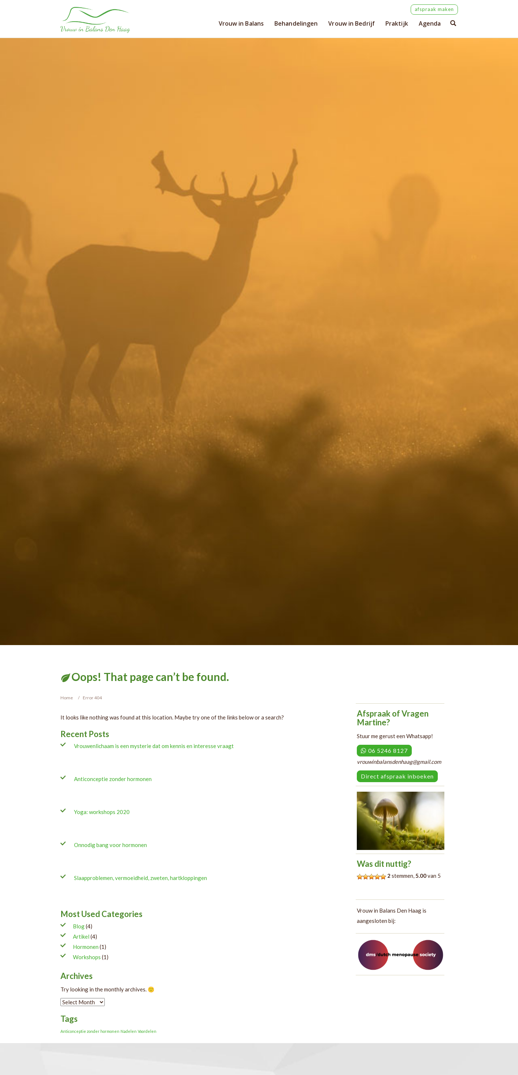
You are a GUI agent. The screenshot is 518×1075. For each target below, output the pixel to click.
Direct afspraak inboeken (397, 776)
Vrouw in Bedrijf (351, 23)
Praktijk (396, 23)
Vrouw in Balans (241, 23)
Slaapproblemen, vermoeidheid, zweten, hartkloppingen (140, 878)
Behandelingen (296, 23)
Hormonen (86, 946)
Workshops (87, 957)
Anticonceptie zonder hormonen (113, 779)
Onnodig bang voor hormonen (110, 845)
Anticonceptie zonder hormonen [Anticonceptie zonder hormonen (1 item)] (89, 1031)
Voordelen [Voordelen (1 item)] (147, 1031)
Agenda (430, 23)
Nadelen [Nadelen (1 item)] (129, 1031)
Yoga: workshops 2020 (102, 812)
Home (66, 697)
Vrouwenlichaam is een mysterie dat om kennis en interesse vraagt (154, 746)
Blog (79, 926)
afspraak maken (434, 9)
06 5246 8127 (384, 750)
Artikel (81, 936)
